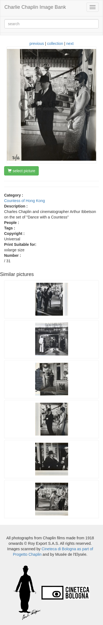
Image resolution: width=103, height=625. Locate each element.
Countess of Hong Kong (24, 200)
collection (55, 43)
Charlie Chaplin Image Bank (35, 7)
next (69, 43)
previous (36, 43)
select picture (21, 171)
